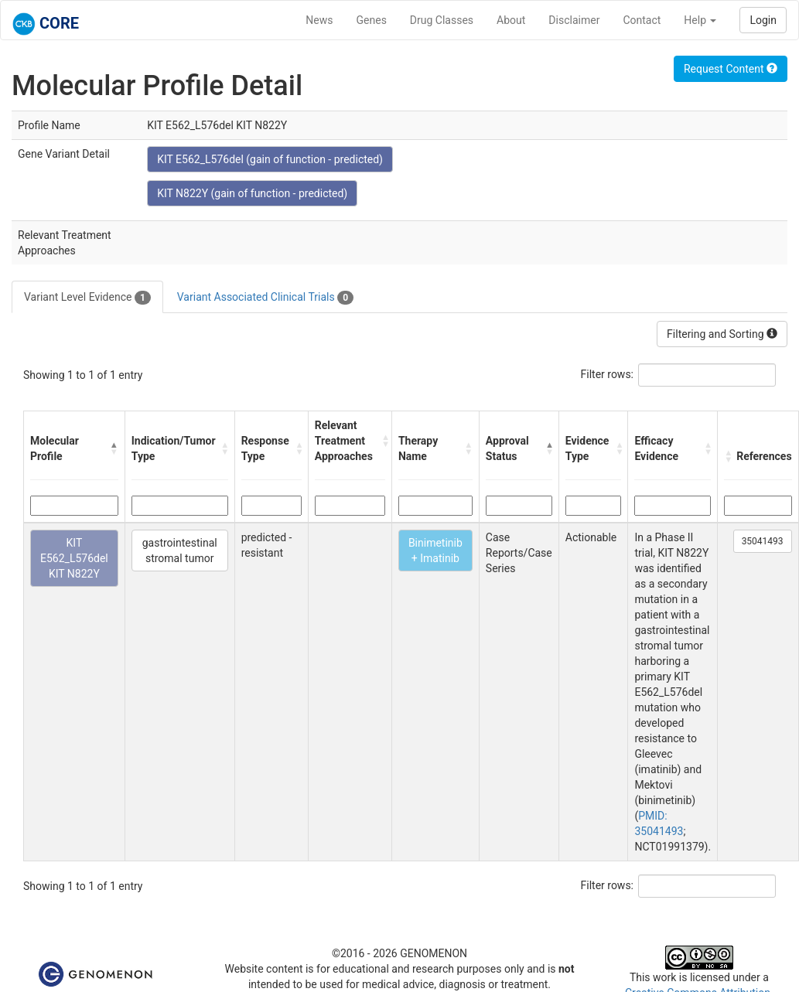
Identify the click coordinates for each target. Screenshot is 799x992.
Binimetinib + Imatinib (435, 550)
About (511, 20)
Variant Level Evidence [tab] (87, 298)
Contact (642, 20)
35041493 (763, 541)
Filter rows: (607, 374)
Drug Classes (441, 20)
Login (763, 20)
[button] (114, 448)
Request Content (730, 69)
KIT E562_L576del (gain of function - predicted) (270, 159)
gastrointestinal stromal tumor (179, 550)
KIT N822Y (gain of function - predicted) (252, 193)
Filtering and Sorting (722, 334)
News (319, 20)
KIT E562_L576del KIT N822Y (74, 558)
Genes (372, 20)
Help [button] (700, 20)
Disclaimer (573, 20)
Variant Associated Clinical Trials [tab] (265, 298)
